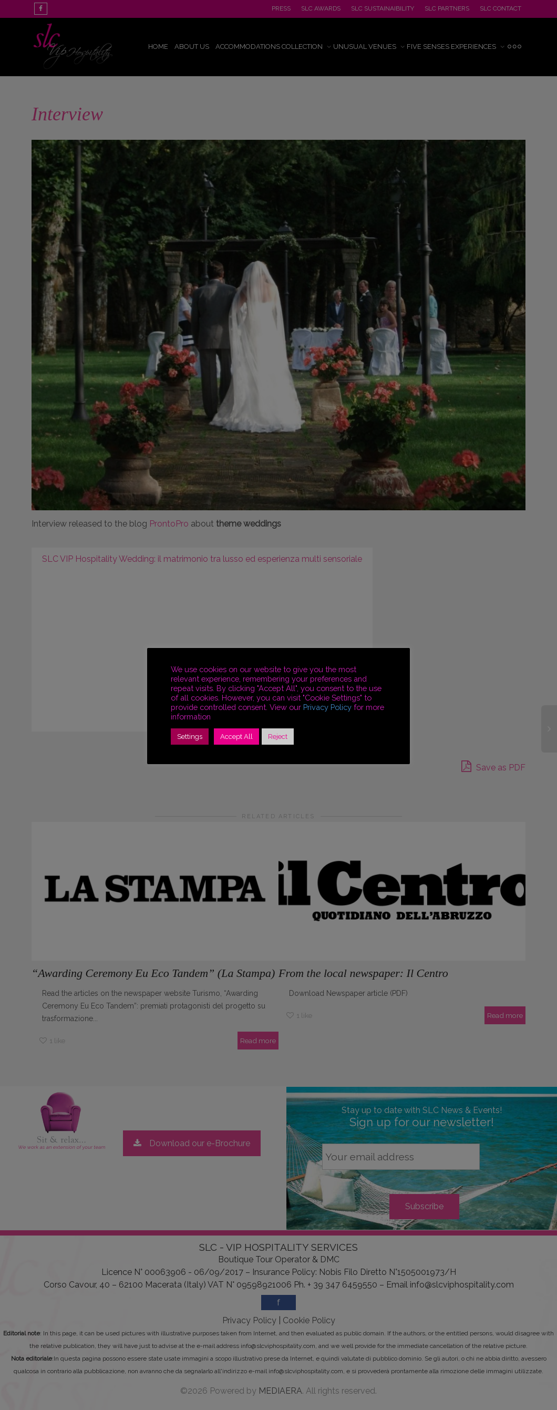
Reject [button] (277, 736)
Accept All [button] (236, 736)
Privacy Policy (327, 707)
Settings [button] (189, 736)
